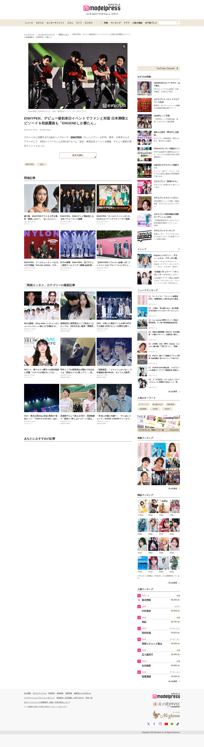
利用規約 (51, 693)
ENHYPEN (76, 137)
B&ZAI (167, 409)
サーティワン (144, 404)
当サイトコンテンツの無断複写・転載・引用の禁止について (47, 702)
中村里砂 (146, 611)
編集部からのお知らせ (82, 693)
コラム (70, 23)
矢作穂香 (146, 665)
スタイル (40, 23)
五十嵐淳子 (147, 654)
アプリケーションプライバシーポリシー (39, 698)
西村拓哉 (170, 404)
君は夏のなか (158, 404)
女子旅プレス (151, 23)
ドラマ (126, 23)
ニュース (29, 23)
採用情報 (68, 693)
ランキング (116, 23)
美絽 (144, 622)
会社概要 (27, 693)
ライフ (79, 23)
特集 (106, 23)
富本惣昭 (146, 600)
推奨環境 (60, 693)
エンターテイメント (55, 23)
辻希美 (155, 409)
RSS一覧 (89, 698)
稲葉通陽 (143, 409)
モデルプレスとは (39, 693)
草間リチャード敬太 (152, 643)
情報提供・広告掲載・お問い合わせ (70, 698)
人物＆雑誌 (137, 23)
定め (41, 164)
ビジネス (89, 23)
